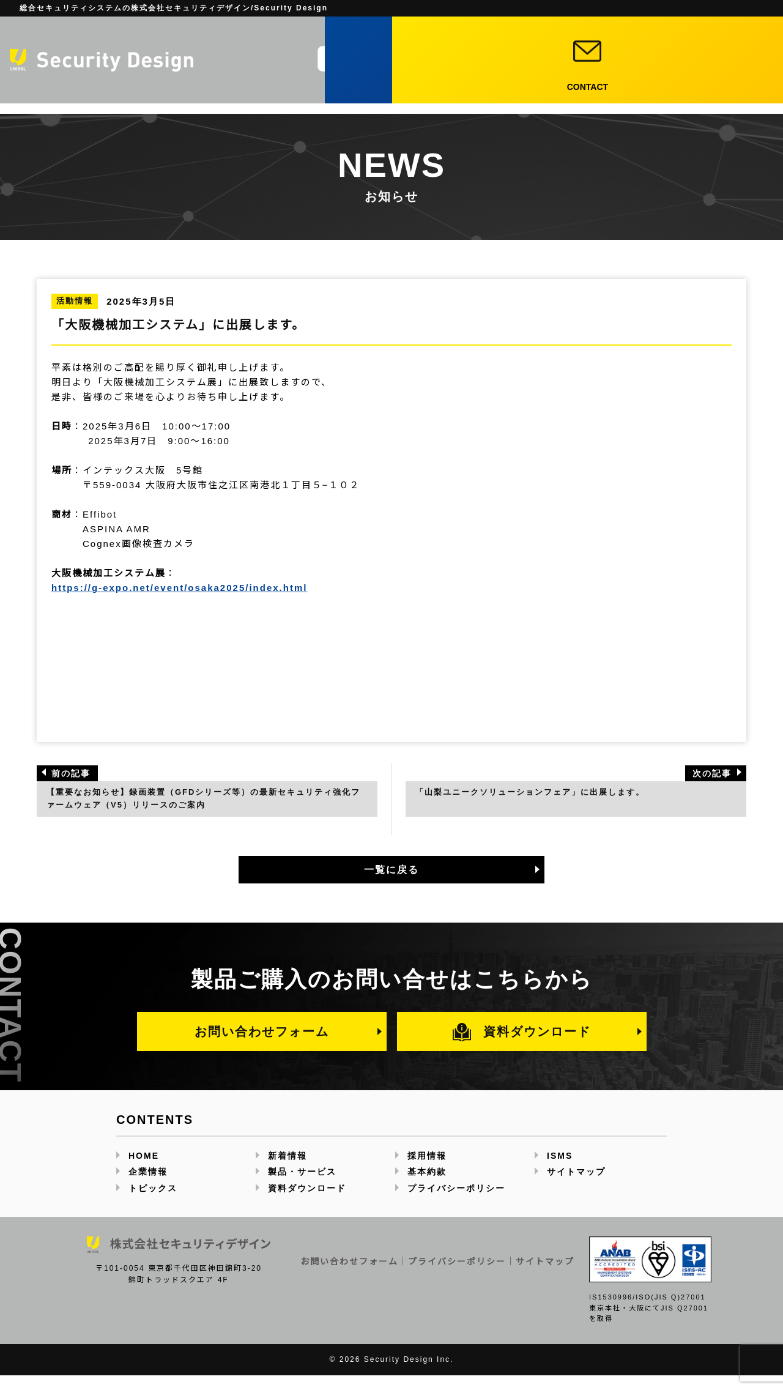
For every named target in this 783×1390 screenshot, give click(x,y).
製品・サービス (432, 88)
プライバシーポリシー (456, 1202)
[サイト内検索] (384, 58)
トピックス (505, 88)
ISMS (560, 1170)
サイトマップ (576, 1186)
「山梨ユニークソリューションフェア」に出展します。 (550, 798)
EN (527, 39)
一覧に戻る (391, 884)
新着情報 (561, 88)
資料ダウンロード (560, 61)
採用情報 (613, 88)
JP (495, 39)
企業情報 (365, 88)
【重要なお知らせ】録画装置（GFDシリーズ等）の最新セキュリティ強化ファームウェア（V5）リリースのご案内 (203, 805)
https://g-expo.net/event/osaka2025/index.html (179, 587)
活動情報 (74, 300)
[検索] (457, 59)
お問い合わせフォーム (262, 1045)
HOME (143, 1170)
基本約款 (427, 1186)
